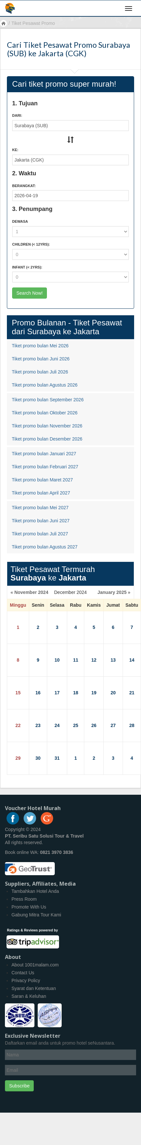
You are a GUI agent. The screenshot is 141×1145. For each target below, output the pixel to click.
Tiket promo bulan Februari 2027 (45, 466)
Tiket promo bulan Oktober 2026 (44, 412)
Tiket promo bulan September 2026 (48, 399)
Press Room (24, 899)
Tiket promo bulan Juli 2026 (40, 371)
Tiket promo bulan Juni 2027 (41, 520)
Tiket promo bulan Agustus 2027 (44, 546)
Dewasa (20, 221)
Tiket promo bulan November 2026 (47, 425)
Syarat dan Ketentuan (33, 988)
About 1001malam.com (35, 964)
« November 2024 (29, 592)
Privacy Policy (25, 980)
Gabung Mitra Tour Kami (36, 914)
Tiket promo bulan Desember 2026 (47, 439)
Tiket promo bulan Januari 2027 (44, 453)
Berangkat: (24, 186)
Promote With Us (28, 907)
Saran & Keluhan (28, 996)
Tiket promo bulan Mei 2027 (40, 507)
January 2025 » (113, 592)
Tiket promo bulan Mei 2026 (40, 345)
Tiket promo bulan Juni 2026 (41, 358)
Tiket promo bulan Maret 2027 (42, 479)
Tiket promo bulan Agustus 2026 (44, 385)
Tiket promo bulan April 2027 (41, 492)
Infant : (27, 267)
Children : (31, 244)
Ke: (15, 150)
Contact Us (22, 972)
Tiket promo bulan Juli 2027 (40, 533)
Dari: (17, 115)
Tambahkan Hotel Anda (35, 891)
